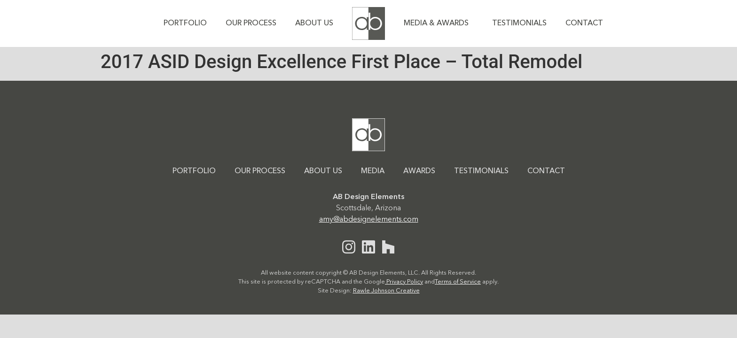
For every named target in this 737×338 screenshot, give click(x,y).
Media (372, 171)
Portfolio (185, 23)
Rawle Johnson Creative (386, 291)
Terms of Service (458, 282)
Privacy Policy (404, 282)
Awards (419, 171)
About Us (314, 23)
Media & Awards (438, 23)
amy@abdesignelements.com (368, 219)
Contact (584, 23)
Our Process (251, 23)
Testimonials (519, 23)
